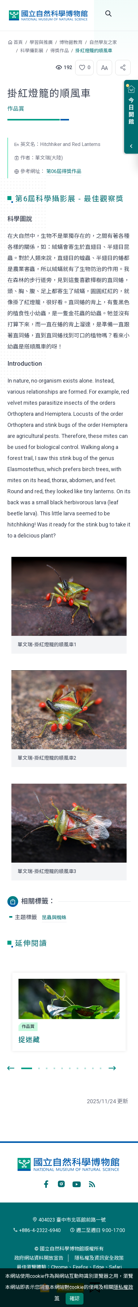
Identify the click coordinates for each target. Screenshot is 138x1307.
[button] (82, 67)
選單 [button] (126, 13)
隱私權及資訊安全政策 (99, 1258)
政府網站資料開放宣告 (38, 1258)
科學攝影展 (31, 50)
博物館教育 (71, 42)
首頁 (18, 42)
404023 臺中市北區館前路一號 (69, 1220)
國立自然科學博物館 (48, 15)
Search (108, 13)
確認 (74, 1298)
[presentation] (10, 1068)
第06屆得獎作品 (63, 171)
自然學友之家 (103, 42)
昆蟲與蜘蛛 (54, 917)
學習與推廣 (41, 42)
